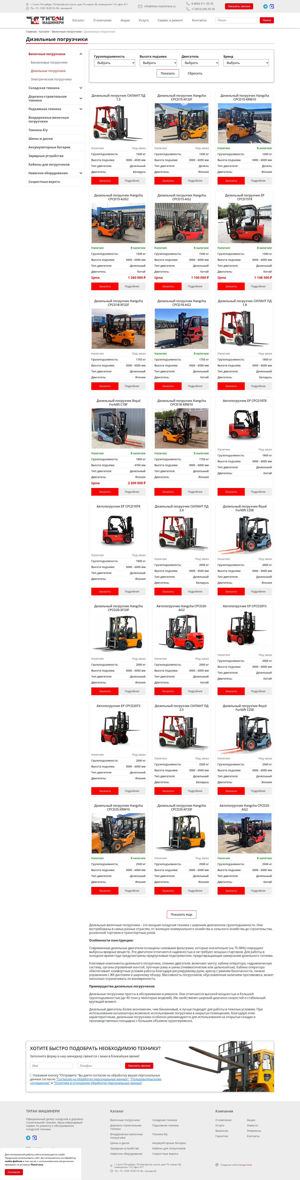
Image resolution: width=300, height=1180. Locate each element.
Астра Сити (245, 1164)
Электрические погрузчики (51, 79)
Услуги (144, 20)
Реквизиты (254, 1131)
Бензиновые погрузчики (49, 62)
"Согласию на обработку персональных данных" (92, 1079)
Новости (252, 1125)
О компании (102, 20)
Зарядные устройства (124, 1148)
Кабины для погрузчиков (168, 1148)
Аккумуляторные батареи (169, 1143)
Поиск (267, 20)
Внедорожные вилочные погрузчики (126, 1135)
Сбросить (195, 73)
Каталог (78, 20)
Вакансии (221, 1131)
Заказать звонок (239, 6)
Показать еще (181, 914)
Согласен (14, 1172)
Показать (168, 73)
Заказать (105, 180)
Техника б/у (160, 1134)
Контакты (199, 20)
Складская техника (164, 1120)
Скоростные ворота (165, 1153)
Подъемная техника (165, 1125)
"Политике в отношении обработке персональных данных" (98, 1083)
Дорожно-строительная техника (125, 1127)
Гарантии (221, 1136)
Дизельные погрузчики (48, 71)
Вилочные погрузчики (125, 1120)
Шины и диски (119, 1143)
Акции (125, 20)
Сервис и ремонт (170, 20)
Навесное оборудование (126, 1153)
